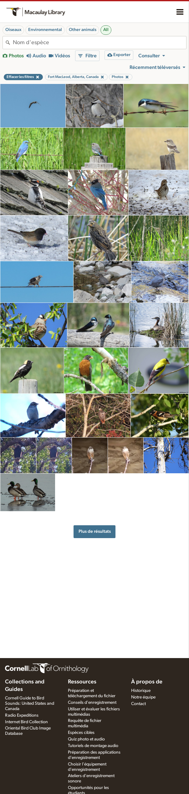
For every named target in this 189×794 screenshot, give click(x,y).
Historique (141, 690)
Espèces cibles (81, 732)
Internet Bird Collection (26, 722)
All (106, 30)
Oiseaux (13, 30)
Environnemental (45, 30)
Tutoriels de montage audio (93, 746)
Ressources (82, 682)
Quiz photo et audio (86, 739)
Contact (138, 704)
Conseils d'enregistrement (92, 702)
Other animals (82, 30)
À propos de (146, 682)
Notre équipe (143, 697)
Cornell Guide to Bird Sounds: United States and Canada (29, 703)
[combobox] (99, 42)
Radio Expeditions (21, 715)
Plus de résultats (95, 531)
